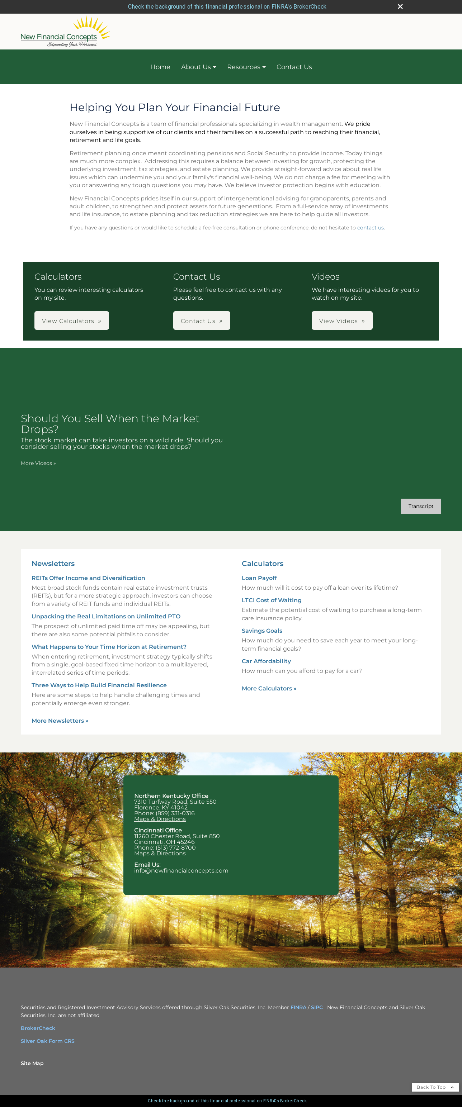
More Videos (38, 463)
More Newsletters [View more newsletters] (60, 720)
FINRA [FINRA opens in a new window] (299, 1007)
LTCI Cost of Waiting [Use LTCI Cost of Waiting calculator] (272, 600)
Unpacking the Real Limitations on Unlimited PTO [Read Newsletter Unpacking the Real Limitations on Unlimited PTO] (106, 616)
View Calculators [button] (68, 321)
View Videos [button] (338, 321)
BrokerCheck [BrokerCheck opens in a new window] (38, 1028)
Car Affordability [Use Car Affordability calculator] (266, 661)
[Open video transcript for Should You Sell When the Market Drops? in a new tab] (421, 506)
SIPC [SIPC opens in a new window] (317, 1007)
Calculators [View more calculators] (262, 563)
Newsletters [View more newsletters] (53, 563)
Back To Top (435, 1087)
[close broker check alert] (400, 6)
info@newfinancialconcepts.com (181, 870)
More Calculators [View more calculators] (269, 688)
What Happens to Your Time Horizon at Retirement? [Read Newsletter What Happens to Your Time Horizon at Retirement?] (109, 646)
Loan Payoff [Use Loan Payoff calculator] (259, 578)
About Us (196, 67)
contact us (370, 227)
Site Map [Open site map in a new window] (32, 1063)
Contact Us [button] (198, 321)
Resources (243, 67)
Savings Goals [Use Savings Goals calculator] (262, 630)
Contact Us (294, 67)
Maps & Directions (160, 819)
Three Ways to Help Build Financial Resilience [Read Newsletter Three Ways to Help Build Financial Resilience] (99, 685)
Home (160, 67)
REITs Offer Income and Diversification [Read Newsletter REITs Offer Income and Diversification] (88, 578)
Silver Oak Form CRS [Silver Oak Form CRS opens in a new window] (48, 1041)
